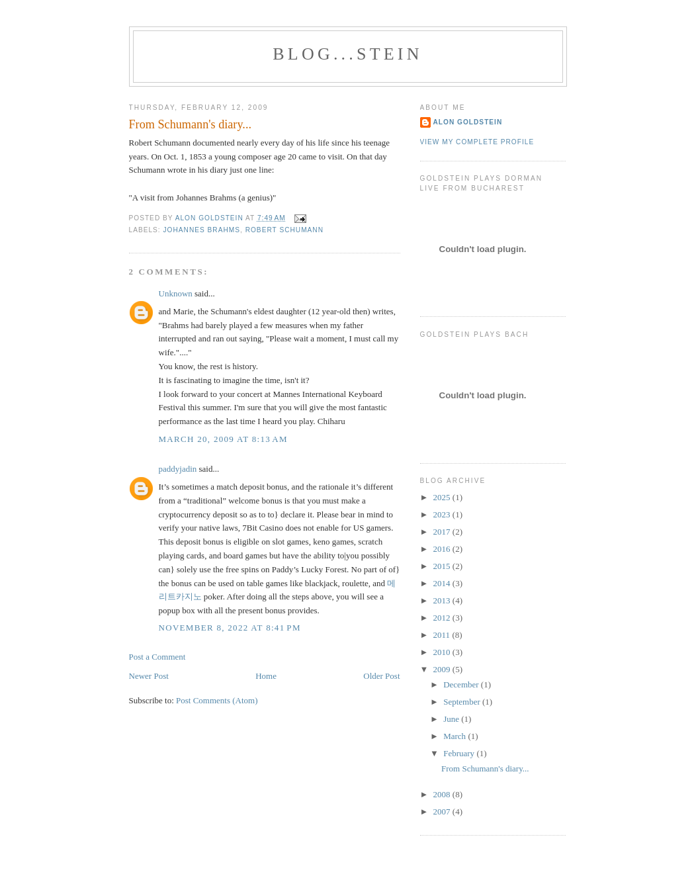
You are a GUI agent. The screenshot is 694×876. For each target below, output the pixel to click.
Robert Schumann (284, 230)
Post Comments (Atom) (217, 700)
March (455, 736)
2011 (443, 635)
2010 (443, 652)
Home (266, 676)
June (452, 719)
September (462, 702)
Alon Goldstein (468, 122)
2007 (443, 811)
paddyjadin (178, 469)
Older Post (381, 676)
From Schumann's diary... (485, 768)
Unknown (176, 293)
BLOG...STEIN (347, 54)
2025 (443, 497)
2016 (443, 549)
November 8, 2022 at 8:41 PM (230, 628)
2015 (443, 566)
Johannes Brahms (201, 230)
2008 (443, 794)
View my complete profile (477, 142)
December (462, 684)
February (459, 753)
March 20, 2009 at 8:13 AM (223, 439)
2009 (443, 669)
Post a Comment (157, 657)
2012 (443, 618)
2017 (443, 532)
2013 (443, 600)
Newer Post (149, 676)
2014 (443, 583)
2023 (443, 514)
